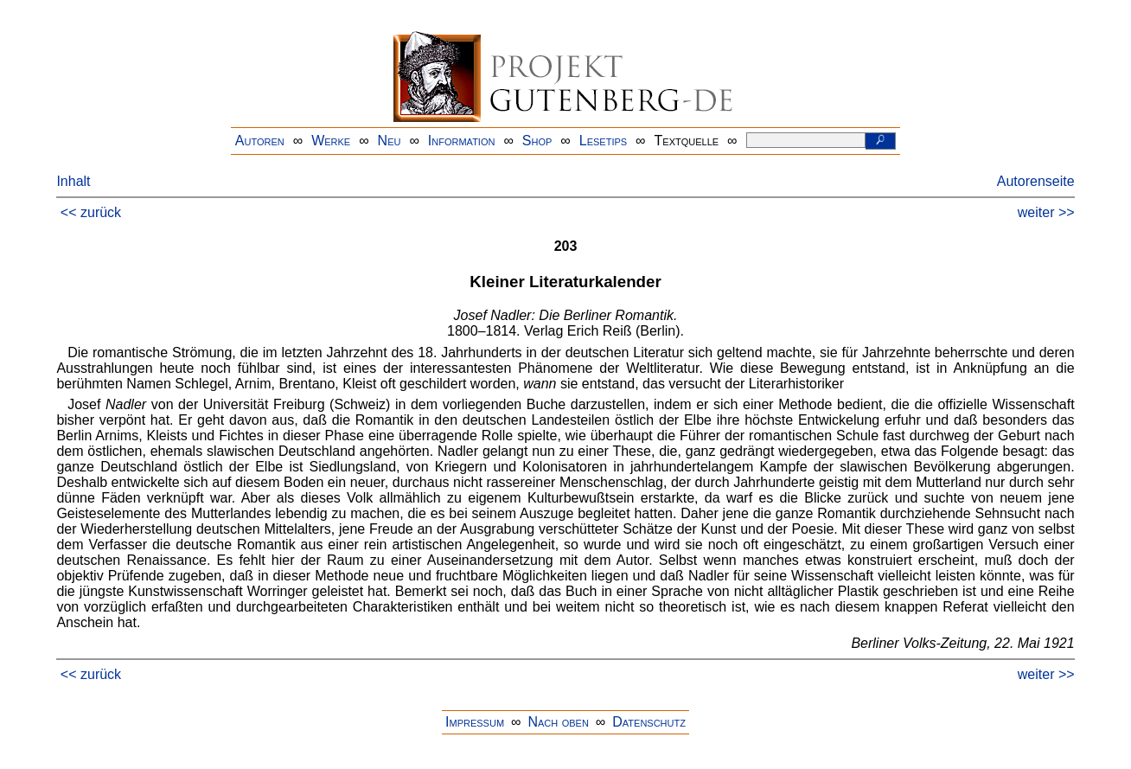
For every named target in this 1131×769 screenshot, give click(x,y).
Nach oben (557, 722)
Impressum (474, 722)
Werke (330, 140)
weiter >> (1046, 212)
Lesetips (603, 140)
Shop (537, 140)
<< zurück (91, 212)
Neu (389, 140)
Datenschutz (649, 722)
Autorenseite (1036, 181)
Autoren (259, 140)
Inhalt (73, 181)
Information (461, 140)
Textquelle (687, 140)
